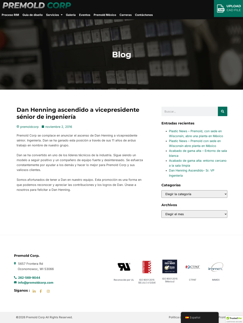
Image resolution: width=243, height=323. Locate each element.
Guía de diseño (32, 15)
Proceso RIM (10, 15)
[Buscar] (222, 111)
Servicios (54, 15)
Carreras (126, 15)
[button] (234, 319)
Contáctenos (144, 15)
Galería (71, 15)
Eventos (84, 15)
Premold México (105, 15)
